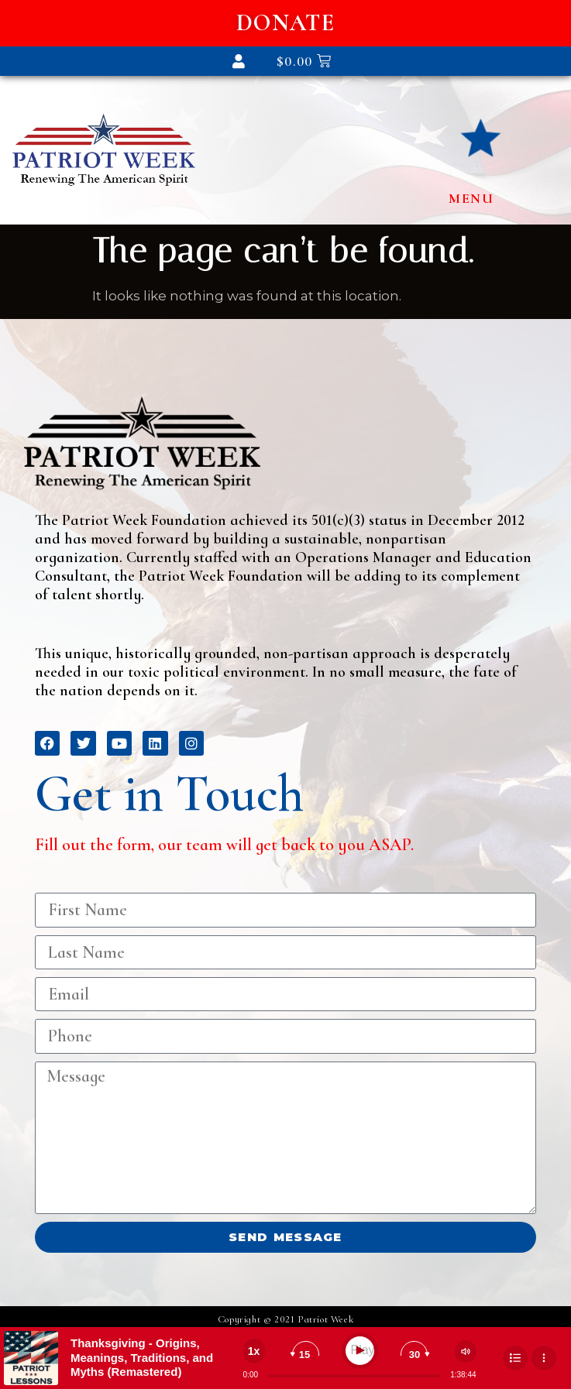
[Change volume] (465, 1351)
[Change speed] (254, 1351)
